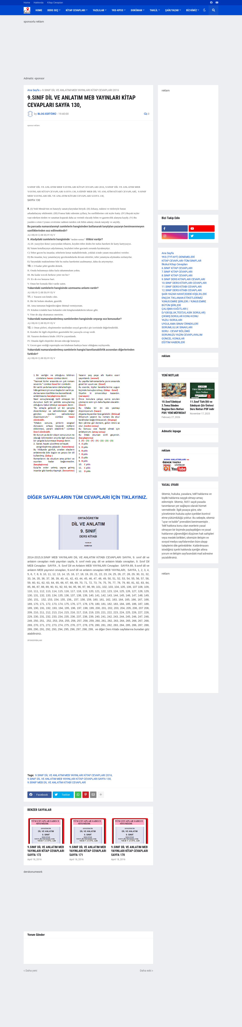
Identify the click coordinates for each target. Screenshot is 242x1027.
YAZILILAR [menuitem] (98, 10)
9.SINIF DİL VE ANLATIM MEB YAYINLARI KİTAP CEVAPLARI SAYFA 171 (87, 851)
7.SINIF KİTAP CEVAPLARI (177, 271)
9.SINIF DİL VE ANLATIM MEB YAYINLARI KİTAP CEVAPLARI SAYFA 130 (69, 778)
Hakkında (38, 2)
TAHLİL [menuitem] (154, 10)
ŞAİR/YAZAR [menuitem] (172, 10)
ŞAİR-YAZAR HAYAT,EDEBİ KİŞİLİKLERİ (184, 294)
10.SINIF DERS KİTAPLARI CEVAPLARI (184, 282)
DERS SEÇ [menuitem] (52, 10)
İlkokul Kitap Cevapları (175, 264)
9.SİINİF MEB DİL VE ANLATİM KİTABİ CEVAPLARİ (56, 782)
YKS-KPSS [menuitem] (117, 10)
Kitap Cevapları (55, 2)
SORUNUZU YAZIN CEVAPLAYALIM (182, 334)
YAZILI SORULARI (172, 319)
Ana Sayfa (33, 90)
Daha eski (145, 970)
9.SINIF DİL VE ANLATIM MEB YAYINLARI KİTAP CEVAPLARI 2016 (80, 90)
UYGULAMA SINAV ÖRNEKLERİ (180, 323)
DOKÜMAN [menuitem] (136, 10)
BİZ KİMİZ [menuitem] (191, 10)
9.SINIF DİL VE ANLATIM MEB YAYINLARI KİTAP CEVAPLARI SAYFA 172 (45, 851)
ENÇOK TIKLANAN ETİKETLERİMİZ (182, 297)
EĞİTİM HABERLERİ (173, 342)
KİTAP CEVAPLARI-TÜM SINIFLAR (181, 260)
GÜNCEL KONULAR (173, 338)
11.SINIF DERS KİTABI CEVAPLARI (182, 286)
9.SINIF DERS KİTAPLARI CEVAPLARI (183, 279)
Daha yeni (31, 970)
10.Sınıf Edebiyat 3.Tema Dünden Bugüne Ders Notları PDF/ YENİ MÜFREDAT (174, 407)
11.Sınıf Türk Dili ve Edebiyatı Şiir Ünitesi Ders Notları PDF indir (202, 405)
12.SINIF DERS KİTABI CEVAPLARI (182, 290)
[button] (204, 10)
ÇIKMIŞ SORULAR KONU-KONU (180, 316)
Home (27, 2)
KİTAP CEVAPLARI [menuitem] (75, 10)
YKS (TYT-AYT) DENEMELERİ (178, 256)
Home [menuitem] (39, 10)
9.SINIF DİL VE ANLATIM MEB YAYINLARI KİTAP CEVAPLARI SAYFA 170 (129, 851)
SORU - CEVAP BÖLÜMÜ (176, 331)
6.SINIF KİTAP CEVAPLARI (177, 268)
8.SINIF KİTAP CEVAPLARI (177, 275)
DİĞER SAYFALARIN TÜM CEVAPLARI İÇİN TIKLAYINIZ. (87, 497)
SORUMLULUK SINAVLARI (177, 327)
